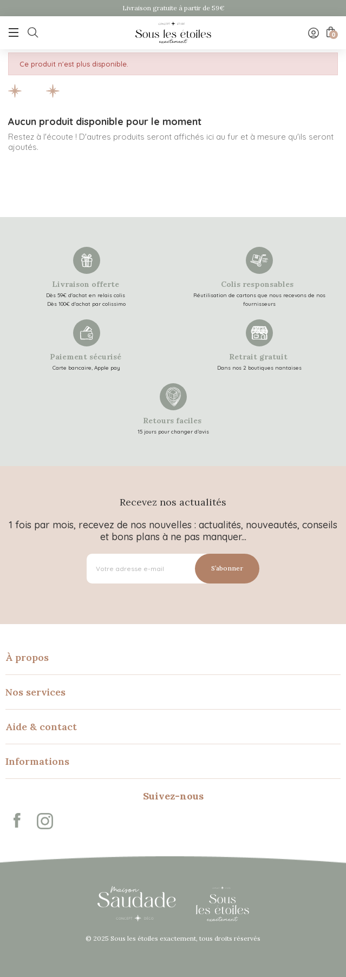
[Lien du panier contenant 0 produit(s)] (329, 32)
